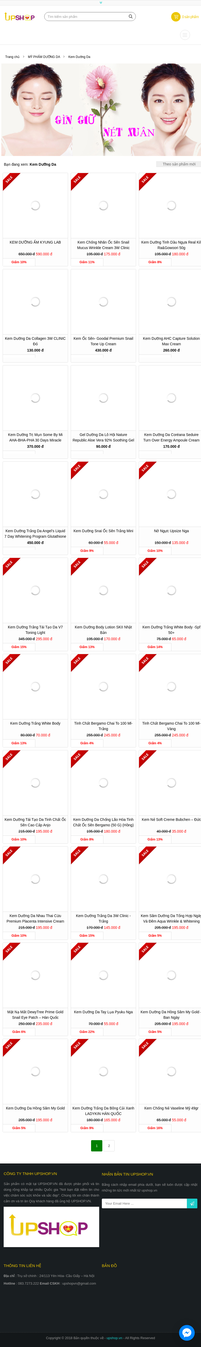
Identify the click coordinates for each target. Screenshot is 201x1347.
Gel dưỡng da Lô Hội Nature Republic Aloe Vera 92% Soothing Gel (103, 437)
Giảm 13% (87, 647)
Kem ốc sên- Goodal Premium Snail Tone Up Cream (103, 341)
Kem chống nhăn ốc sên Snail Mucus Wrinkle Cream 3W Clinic (103, 245)
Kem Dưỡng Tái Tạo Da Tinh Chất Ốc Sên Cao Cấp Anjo (35, 822)
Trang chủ (12, 57)
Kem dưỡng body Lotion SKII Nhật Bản (103, 630)
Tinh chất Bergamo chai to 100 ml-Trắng (103, 726)
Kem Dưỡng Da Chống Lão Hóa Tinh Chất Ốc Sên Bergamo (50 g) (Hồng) (103, 822)
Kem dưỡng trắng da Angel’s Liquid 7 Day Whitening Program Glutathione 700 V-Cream (35, 534)
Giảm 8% (155, 262)
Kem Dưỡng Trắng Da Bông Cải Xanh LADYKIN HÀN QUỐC (103, 1111)
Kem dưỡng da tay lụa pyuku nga (103, 1012)
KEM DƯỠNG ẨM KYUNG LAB (35, 242)
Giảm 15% (19, 647)
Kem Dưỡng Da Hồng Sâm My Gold (35, 1108)
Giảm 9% (87, 551)
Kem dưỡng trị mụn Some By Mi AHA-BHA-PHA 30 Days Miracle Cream (35, 438)
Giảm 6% (19, 1032)
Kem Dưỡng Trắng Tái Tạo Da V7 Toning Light (35, 630)
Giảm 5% (155, 935)
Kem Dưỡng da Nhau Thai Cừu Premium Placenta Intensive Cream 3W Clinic (35, 919)
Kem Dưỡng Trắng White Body (35, 723)
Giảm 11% (87, 262)
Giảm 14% (155, 647)
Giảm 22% (87, 1032)
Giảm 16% (155, 1128)
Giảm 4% (87, 743)
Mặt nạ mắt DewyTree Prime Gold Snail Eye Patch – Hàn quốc (35, 1015)
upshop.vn (115, 1338)
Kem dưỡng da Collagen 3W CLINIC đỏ (35, 341)
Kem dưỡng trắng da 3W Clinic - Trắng (103, 918)
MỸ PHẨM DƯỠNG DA (44, 57)
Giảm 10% (19, 262)
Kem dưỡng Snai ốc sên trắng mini (103, 531)
